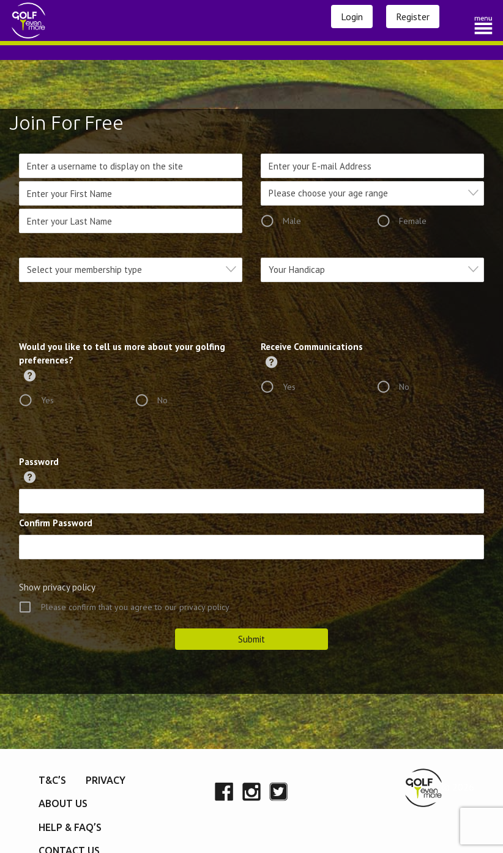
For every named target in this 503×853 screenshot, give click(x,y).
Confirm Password (55, 523)
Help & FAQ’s (70, 827)
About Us (63, 803)
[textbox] (376, 193)
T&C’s (52, 780)
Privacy (105, 780)
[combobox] (372, 193)
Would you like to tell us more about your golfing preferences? (122, 353)
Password (39, 461)
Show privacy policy (57, 587)
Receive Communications (312, 346)
